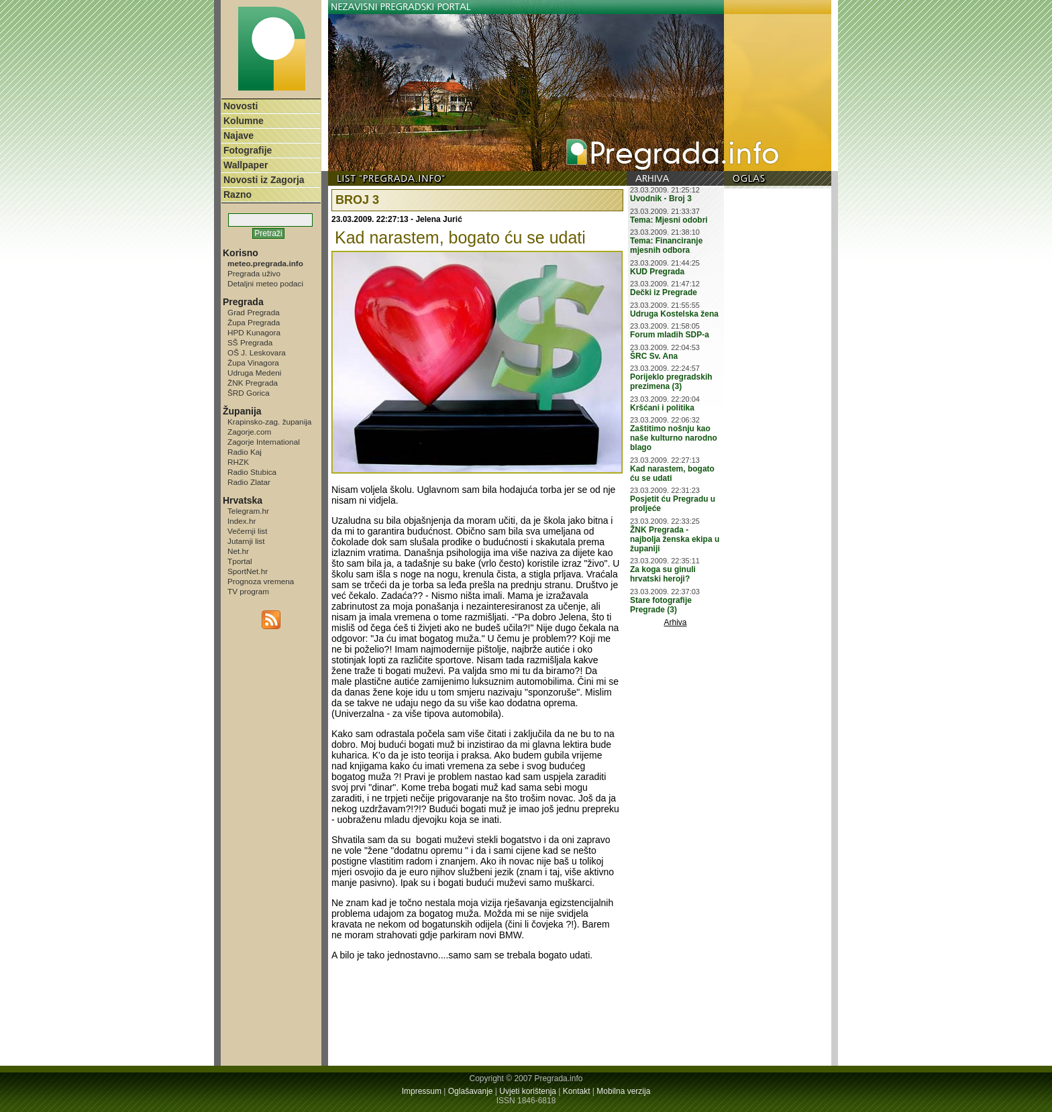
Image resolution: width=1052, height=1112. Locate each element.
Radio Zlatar (248, 482)
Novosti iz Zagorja (264, 179)
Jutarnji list (246, 541)
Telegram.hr (248, 510)
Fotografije (247, 150)
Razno (237, 194)
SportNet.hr (247, 571)
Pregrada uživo (253, 273)
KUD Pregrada (657, 271)
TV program (248, 591)
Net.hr (238, 551)
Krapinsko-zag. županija (269, 421)
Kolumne (243, 120)
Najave (238, 135)
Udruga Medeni (254, 372)
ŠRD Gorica (248, 392)
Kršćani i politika (662, 407)
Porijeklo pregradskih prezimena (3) (671, 381)
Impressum (421, 1091)
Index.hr (241, 520)
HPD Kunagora (253, 332)
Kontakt (576, 1091)
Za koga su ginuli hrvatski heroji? (663, 574)
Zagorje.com (249, 431)
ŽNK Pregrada (252, 382)
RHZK (238, 461)
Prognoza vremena (260, 581)
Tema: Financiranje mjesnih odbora (666, 245)
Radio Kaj (244, 451)
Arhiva (675, 622)
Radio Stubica (251, 471)
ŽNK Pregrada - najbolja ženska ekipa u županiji (674, 539)
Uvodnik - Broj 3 (661, 198)
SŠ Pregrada (249, 342)
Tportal (239, 561)
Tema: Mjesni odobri (669, 220)
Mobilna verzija (623, 1091)
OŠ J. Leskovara (256, 352)
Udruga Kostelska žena (674, 314)
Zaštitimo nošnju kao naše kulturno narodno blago (673, 438)
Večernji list (247, 530)
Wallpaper (245, 165)
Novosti (240, 106)
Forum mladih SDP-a (669, 334)
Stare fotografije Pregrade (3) (661, 605)
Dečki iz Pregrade (663, 292)
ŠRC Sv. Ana (654, 356)
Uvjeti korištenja (527, 1091)
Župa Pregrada (253, 322)
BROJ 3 (357, 200)
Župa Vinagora (253, 362)
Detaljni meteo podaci (265, 283)
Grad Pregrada (253, 312)
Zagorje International (263, 441)
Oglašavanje (470, 1091)
